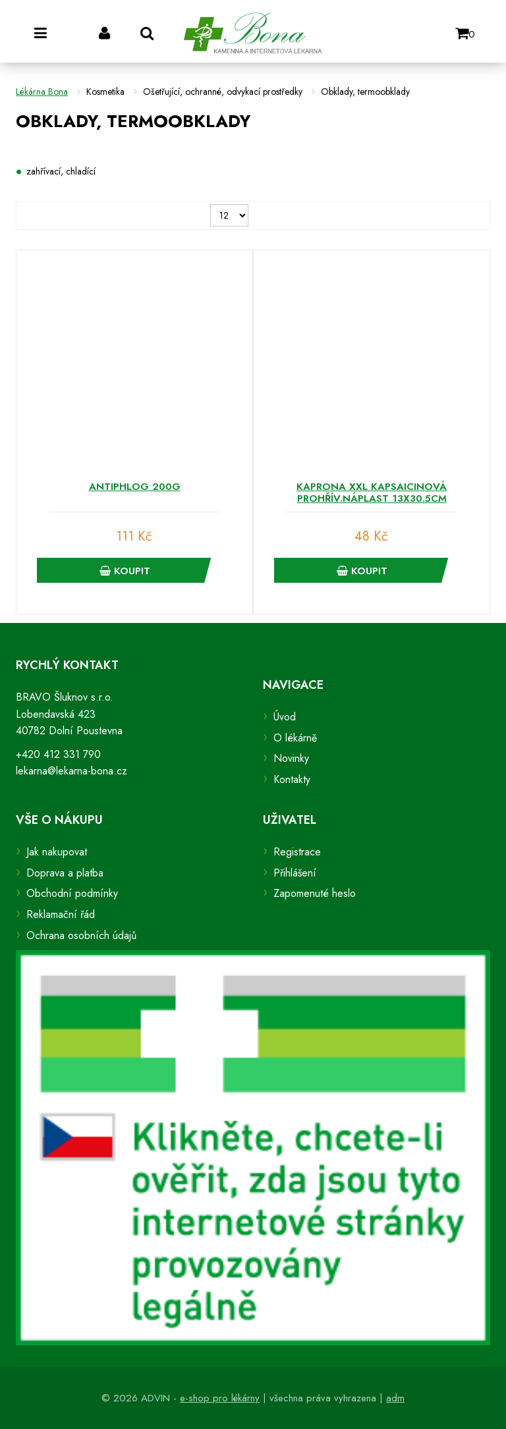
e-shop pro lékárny (220, 1398)
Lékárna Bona (42, 91)
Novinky (291, 758)
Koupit (124, 571)
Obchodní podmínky (72, 893)
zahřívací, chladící (61, 171)
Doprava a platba (64, 872)
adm (395, 1398)
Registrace (297, 851)
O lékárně (295, 737)
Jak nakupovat (56, 851)
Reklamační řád (60, 914)
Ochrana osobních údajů (81, 935)
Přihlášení (294, 872)
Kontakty (291, 779)
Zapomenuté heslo (314, 893)
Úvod (284, 716)
